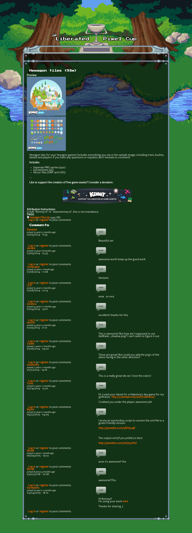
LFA (29, 285)
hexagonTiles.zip (40, 217)
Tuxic (30, 383)
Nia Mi (30, 469)
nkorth (31, 323)
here (125, 501)
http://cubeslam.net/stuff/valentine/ (133, 397)
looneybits (33, 488)
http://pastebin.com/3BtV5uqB (116, 428)
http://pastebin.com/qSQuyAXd (117, 443)
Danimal (32, 230)
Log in (31, 220)
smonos (31, 304)
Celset (30, 344)
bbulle (30, 451)
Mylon (30, 409)
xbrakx (31, 248)
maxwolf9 (33, 365)
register (44, 220)
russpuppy (33, 267)
